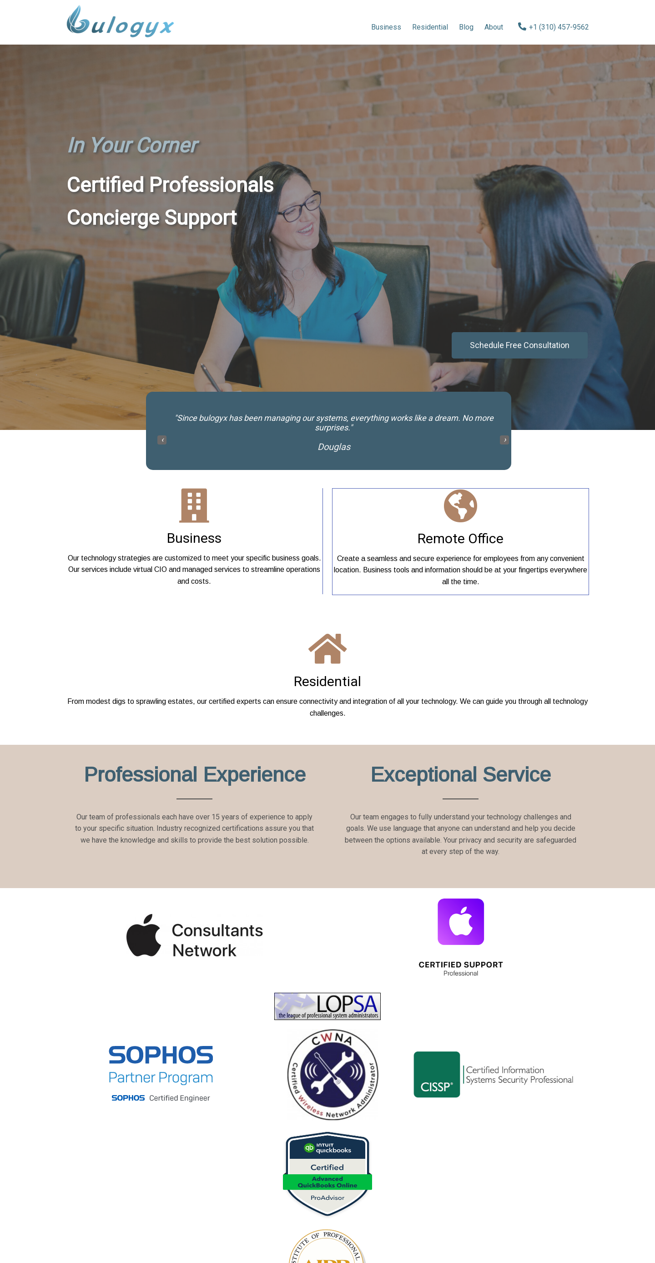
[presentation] (161, 441)
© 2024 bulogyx (327, 1229)
